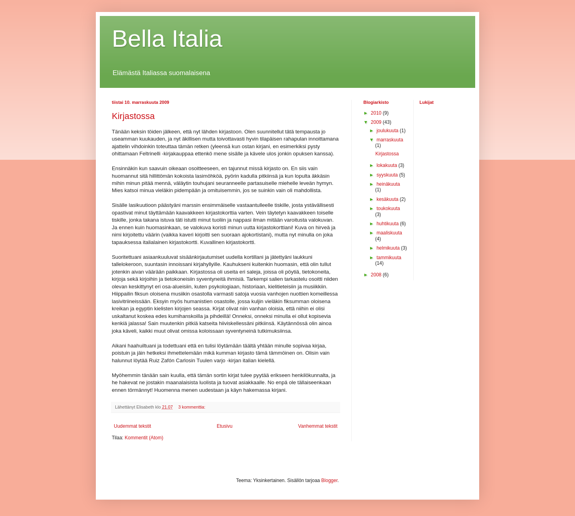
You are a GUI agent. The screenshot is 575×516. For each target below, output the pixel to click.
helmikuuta (389, 248)
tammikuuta (389, 257)
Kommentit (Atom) (144, 438)
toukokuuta (388, 208)
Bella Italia (167, 38)
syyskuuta (388, 175)
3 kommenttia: (192, 407)
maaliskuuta (389, 233)
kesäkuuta (388, 199)
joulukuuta (388, 130)
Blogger (329, 480)
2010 (377, 113)
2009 (377, 122)
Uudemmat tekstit (132, 426)
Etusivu (224, 426)
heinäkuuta (388, 184)
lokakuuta (388, 165)
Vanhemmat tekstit (317, 426)
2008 (377, 275)
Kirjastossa (133, 116)
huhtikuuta (388, 223)
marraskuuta (390, 140)
